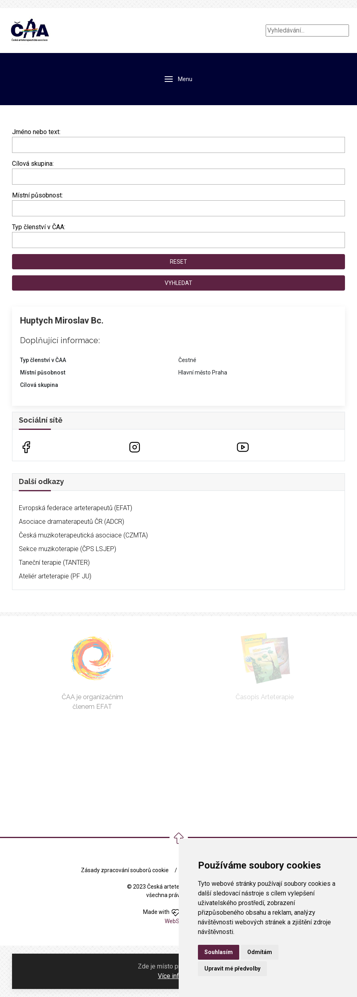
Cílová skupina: (33, 163)
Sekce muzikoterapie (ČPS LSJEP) (67, 549)
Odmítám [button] (259, 952)
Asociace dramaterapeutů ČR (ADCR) (71, 521)
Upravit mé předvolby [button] (232, 968)
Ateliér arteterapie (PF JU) (55, 576)
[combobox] (178, 177)
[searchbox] (16, 175)
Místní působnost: (37, 195)
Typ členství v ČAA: (38, 227)
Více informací (178, 976)
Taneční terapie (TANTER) (54, 562)
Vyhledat (178, 283)
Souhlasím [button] (218, 952)
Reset (178, 261)
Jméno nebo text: (36, 132)
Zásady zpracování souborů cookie (125, 870)
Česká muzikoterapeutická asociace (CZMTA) (83, 535)
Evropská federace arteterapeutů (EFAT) (75, 508)
